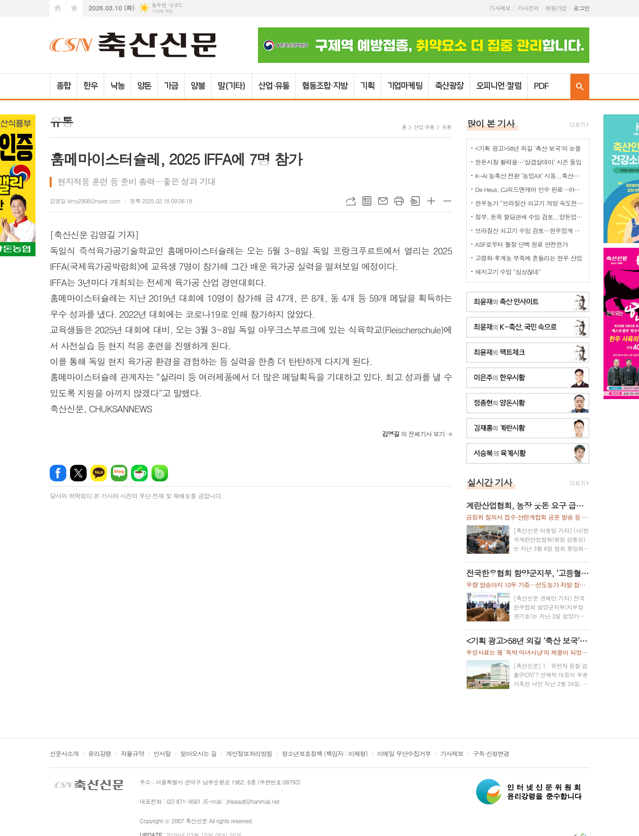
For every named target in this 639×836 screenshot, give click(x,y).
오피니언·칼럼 (498, 86)
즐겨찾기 (74, 8)
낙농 (117, 86)
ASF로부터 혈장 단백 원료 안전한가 (521, 244)
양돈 (144, 86)
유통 (447, 127)
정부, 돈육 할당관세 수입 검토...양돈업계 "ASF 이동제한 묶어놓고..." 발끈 (529, 216)
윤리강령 (99, 754)
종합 (63, 86)
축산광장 (449, 86)
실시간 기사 (489, 482)
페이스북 (58, 473)
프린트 (399, 201)
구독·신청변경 (491, 754)
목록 (367, 201)
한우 (90, 86)
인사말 (162, 754)
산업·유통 (274, 86)
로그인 (581, 8)
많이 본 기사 (491, 123)
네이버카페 (139, 473)
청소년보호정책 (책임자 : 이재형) (324, 754)
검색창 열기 (579, 86)
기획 (367, 86)
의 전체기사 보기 (413, 433)
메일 (383, 201)
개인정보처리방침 (249, 754)
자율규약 (132, 754)
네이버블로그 (119, 473)
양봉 (198, 86)
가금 (171, 86)
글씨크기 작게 (447, 201)
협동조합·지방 (324, 86)
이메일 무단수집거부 (404, 754)
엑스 (78, 473)
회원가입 (556, 8)
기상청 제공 (162, 11)
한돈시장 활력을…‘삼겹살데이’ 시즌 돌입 (528, 161)
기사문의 (528, 8)
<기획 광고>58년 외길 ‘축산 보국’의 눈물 (528, 148)
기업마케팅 (405, 86)
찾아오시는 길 (198, 754)
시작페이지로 (58, 8)
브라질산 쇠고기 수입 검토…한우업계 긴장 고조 (529, 230)
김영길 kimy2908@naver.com (85, 201)
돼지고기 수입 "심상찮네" (508, 271)
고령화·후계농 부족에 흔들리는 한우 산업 (528, 257)
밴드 (159, 473)
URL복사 (350, 201)
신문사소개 (64, 754)
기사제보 (500, 8)
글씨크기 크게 (431, 201)
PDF (541, 86)
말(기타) (232, 86)
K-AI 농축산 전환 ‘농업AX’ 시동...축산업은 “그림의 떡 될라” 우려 (529, 175)
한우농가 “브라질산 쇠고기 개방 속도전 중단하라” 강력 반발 (529, 203)
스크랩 (415, 201)
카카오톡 (98, 473)
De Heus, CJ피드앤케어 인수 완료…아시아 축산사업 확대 (529, 189)
